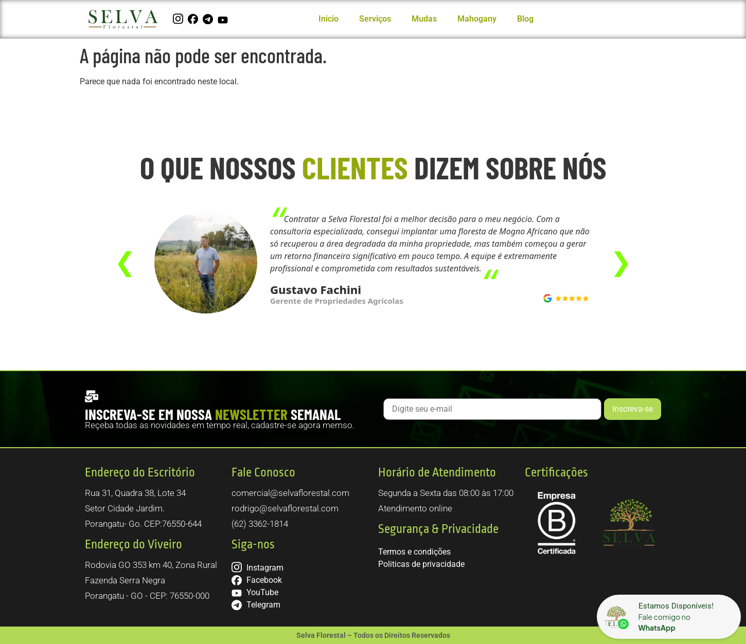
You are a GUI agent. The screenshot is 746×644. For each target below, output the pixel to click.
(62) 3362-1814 (260, 524)
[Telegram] (209, 19)
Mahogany (476, 19)
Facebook (257, 580)
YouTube (255, 592)
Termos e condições (414, 552)
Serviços (375, 19)
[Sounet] (669, 617)
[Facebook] (194, 19)
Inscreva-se (632, 409)
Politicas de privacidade (421, 564)
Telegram (256, 605)
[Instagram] (179, 19)
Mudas (424, 19)
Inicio (328, 19)
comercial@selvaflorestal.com (290, 493)
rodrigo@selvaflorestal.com (285, 508)
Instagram (257, 568)
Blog (525, 19)
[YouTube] (224, 19)
